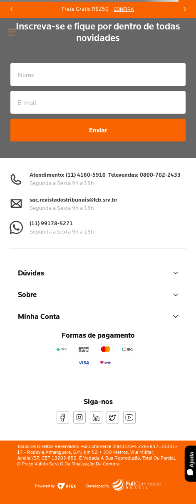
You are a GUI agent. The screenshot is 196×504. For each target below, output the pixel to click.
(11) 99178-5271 (51, 223)
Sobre (98, 294)
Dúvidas (98, 273)
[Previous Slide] (12, 9)
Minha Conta (98, 316)
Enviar (98, 130)
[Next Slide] (184, 9)
